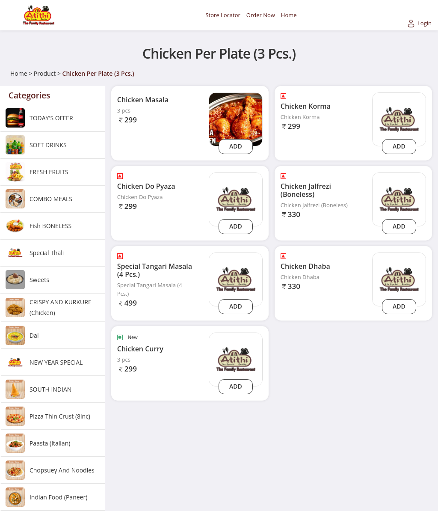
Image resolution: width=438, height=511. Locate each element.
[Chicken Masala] (235, 119)
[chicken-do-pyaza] (235, 199)
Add (235, 146)
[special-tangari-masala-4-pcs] (235, 279)
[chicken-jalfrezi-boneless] (399, 199)
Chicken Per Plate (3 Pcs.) (98, 73)
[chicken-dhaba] (399, 279)
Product (45, 73)
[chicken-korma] (399, 119)
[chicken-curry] (235, 359)
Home (18, 73)
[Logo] (38, 15)
